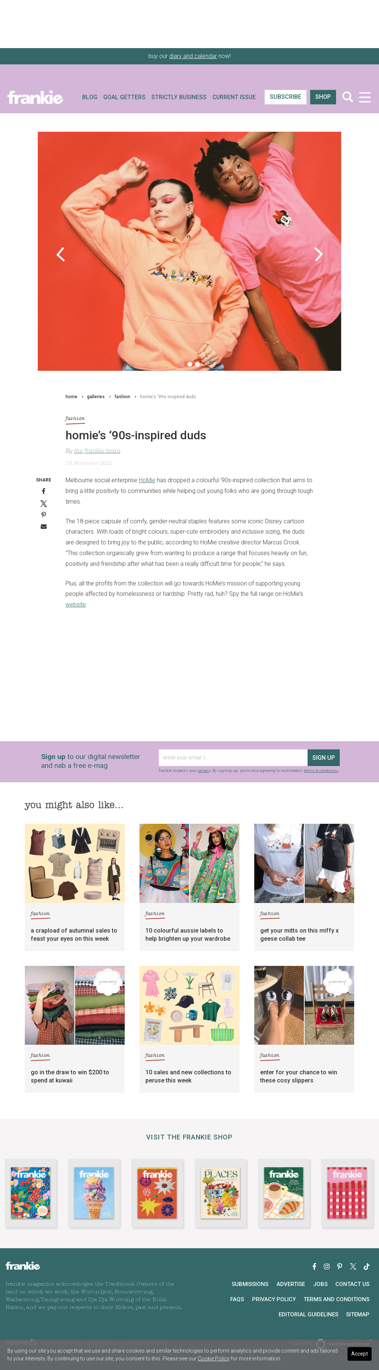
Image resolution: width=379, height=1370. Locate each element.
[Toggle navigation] (365, 97)
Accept (359, 1354)
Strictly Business (179, 97)
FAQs (237, 1299)
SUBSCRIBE (285, 96)
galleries (96, 396)
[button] (60, 254)
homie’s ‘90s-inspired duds (168, 396)
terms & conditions (321, 770)
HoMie (147, 480)
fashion (122, 396)
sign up (323, 757)
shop (323, 96)
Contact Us (352, 1284)
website (76, 604)
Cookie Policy (213, 1358)
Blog (89, 97)
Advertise (290, 1284)
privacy (204, 770)
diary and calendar (193, 56)
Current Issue (234, 97)
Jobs (320, 1284)
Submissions (250, 1284)
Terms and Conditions (336, 1299)
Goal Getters (124, 97)
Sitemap (357, 1314)
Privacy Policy (274, 1299)
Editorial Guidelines (308, 1314)
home (71, 396)
